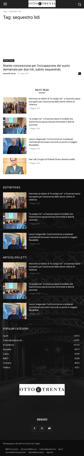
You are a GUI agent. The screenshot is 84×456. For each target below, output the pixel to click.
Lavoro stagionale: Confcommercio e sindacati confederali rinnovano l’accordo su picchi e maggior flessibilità (53, 142)
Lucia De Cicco (9, 73)
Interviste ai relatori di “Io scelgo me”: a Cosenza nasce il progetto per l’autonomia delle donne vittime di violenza (54, 101)
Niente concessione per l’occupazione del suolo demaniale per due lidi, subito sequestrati (36, 67)
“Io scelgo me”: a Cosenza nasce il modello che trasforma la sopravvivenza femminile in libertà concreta (51, 122)
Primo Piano (8, 60)
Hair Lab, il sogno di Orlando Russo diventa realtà (52, 159)
